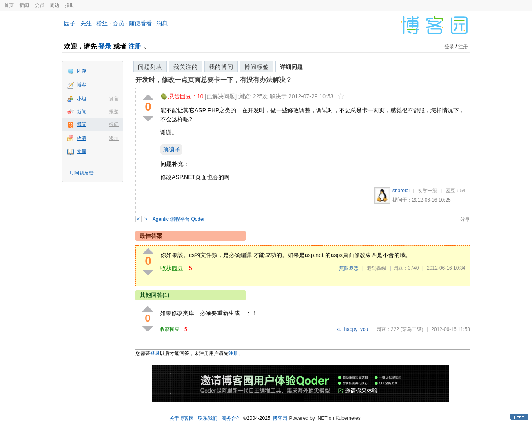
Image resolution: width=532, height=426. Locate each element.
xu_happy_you (352, 329)
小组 (81, 99)
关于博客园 (181, 418)
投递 (114, 112)
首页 (9, 5)
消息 (162, 23)
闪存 (81, 71)
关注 (86, 23)
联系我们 (207, 418)
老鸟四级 (376, 268)
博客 (81, 85)
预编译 (171, 149)
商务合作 (231, 418)
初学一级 (427, 190)
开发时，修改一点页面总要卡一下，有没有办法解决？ (213, 79)
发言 (114, 99)
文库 (81, 151)
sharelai (401, 190)
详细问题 (291, 67)
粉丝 (102, 23)
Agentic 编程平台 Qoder (179, 219)
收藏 (81, 138)
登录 (104, 46)
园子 (69, 23)
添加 (114, 138)
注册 (134, 46)
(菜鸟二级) (411, 329)
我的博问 (221, 67)
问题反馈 (84, 173)
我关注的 (185, 67)
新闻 (24, 5)
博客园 (280, 418)
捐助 (70, 5)
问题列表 (150, 67)
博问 (81, 124)
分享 (465, 219)
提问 (114, 124)
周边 (55, 5)
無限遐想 (349, 268)
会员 (39, 5)
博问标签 (256, 67)
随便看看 (140, 23)
